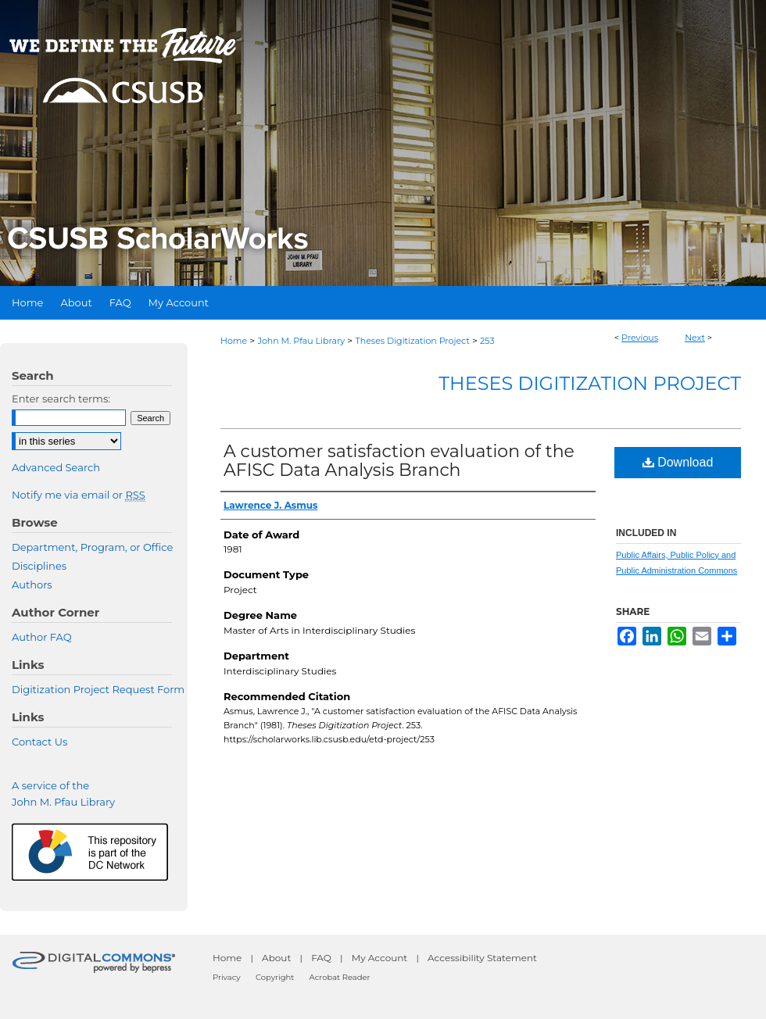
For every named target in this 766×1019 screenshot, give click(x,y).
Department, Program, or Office (92, 547)
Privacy (227, 977)
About (276, 958)
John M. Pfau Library (301, 340)
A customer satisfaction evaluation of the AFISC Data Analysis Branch (399, 461)
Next (695, 337)
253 (487, 340)
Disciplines (39, 566)
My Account (380, 958)
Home (233, 340)
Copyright (275, 977)
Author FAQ (42, 637)
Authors (32, 584)
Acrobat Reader (340, 977)
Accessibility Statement (482, 958)
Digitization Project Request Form (98, 689)
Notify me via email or (78, 494)
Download (678, 462)
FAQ (321, 958)
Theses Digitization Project (412, 340)
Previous (639, 337)
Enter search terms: (61, 398)
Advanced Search (56, 467)
